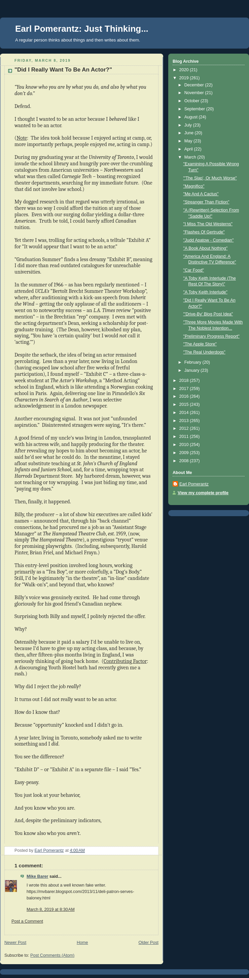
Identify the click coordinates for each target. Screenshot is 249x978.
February (193, 362)
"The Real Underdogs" (204, 352)
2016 (184, 396)
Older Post (148, 942)
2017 (184, 388)
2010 (184, 444)
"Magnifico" (194, 186)
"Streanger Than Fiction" (206, 202)
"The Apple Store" (200, 344)
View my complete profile (203, 493)
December (194, 85)
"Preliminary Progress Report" (211, 336)
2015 (184, 404)
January (192, 370)
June (189, 133)
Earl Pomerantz (194, 484)
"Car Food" (193, 270)
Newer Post (15, 942)
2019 (184, 78)
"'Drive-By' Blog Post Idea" (208, 314)
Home (82, 942)
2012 (184, 428)
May (188, 141)
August (191, 117)
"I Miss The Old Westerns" (208, 224)
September (195, 109)
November (194, 92)
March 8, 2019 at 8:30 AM (51, 909)
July (188, 125)
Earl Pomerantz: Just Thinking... (81, 29)
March (191, 157)
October (192, 101)
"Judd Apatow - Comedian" (208, 240)
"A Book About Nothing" (205, 248)
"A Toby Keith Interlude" (205, 292)
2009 (184, 452)
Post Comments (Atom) (52, 955)
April (189, 149)
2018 (184, 380)
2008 (184, 460)
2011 (184, 436)
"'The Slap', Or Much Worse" (210, 178)
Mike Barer (37, 876)
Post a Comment (27, 921)
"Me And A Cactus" (201, 194)
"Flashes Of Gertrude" (204, 232)
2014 (184, 412)
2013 (184, 420)
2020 (184, 69)
